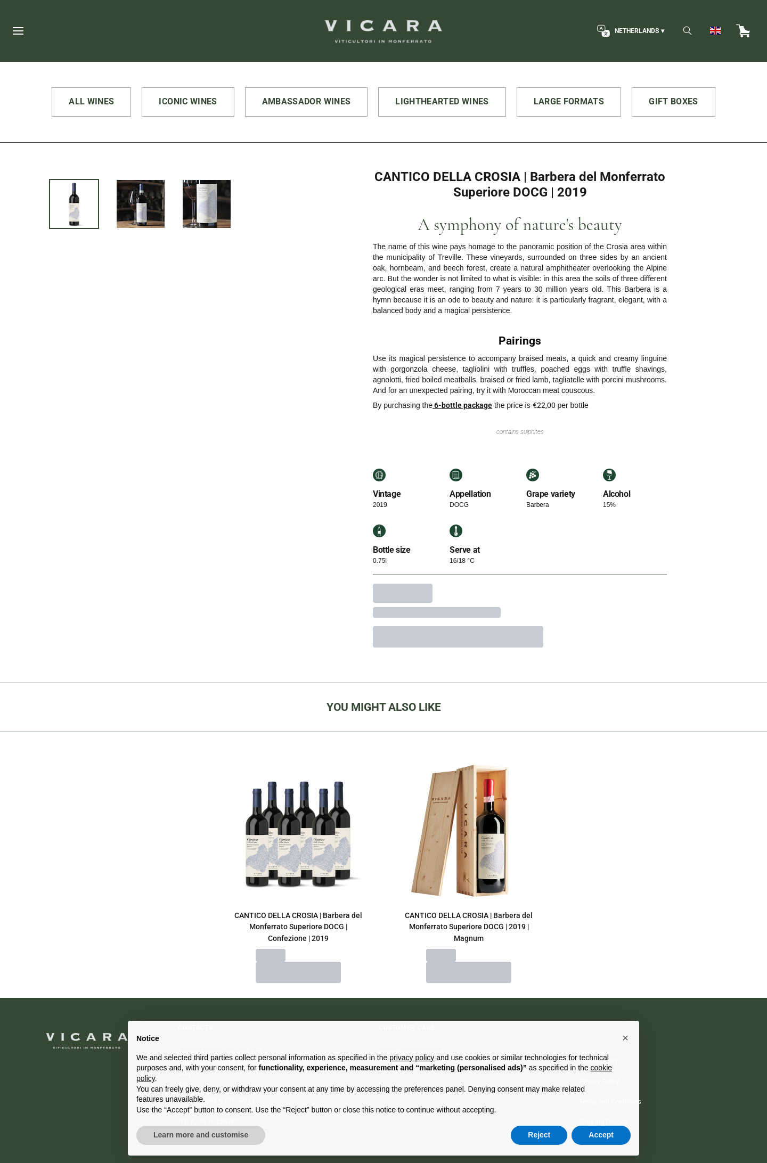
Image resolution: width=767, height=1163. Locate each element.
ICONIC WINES (188, 101)
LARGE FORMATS (569, 101)
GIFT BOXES (673, 101)
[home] (383, 31)
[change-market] (629, 31)
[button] (625, 1059)
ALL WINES (91, 101)
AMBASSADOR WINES (306, 101)
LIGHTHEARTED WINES (441, 101)
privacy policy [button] (411, 1078)
